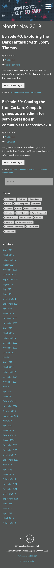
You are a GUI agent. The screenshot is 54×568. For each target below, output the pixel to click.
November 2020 (10, 406)
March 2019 (8, 474)
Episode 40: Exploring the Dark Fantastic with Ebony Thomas (25, 42)
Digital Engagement (39, 213)
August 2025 (8, 284)
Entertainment (35, 199)
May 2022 (7, 357)
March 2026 (8, 255)
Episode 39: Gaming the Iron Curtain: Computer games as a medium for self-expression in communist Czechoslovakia (26, 113)
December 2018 (10, 484)
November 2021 (10, 381)
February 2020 (9, 435)
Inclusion (9, 222)
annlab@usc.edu (27, 561)
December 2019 (10, 445)
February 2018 (9, 523)
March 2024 (8, 313)
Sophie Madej (10, 60)
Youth (39, 92)
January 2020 (9, 440)
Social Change (26, 217)
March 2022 (8, 367)
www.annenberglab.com (27, 556)
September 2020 (10, 416)
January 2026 (9, 264)
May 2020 (7, 420)
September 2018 (10, 498)
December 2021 (10, 377)
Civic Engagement (22, 204)
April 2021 (7, 391)
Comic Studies (33, 227)
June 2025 (7, 294)
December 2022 (10, 342)
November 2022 (10, 347)
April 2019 (7, 469)
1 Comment (10, 142)
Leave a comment (12, 65)
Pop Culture (37, 169)
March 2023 (8, 333)
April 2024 (7, 308)
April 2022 (7, 362)
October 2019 (9, 455)
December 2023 (10, 318)
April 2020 (7, 425)
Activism (22, 199)
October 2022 (9, 352)
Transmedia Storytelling (14, 227)
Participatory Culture (18, 169)
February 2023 (9, 338)
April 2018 (7, 513)
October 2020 (9, 411)
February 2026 (9, 260)
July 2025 (7, 289)
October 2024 (9, 299)
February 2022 (9, 372)
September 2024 (10, 303)
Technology (10, 231)
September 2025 (10, 279)
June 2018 (7, 503)
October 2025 (9, 274)
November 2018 (10, 489)
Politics (29, 169)
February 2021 (9, 401)
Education (9, 213)
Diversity (13, 92)
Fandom (20, 92)
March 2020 (8, 430)
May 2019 (7, 464)
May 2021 (7, 386)
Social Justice (22, 213)
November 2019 (10, 450)
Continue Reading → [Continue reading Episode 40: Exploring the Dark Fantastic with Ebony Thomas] (13, 85)
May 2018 (7, 508)
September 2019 (10, 459)
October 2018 (9, 493)
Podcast (38, 217)
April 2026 (7, 250)
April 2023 (7, 328)
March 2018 (8, 518)
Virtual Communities (24, 222)
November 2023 (10, 323)
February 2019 (9, 479)
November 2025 (10, 269)
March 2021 (8, 396)
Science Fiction (30, 92)
